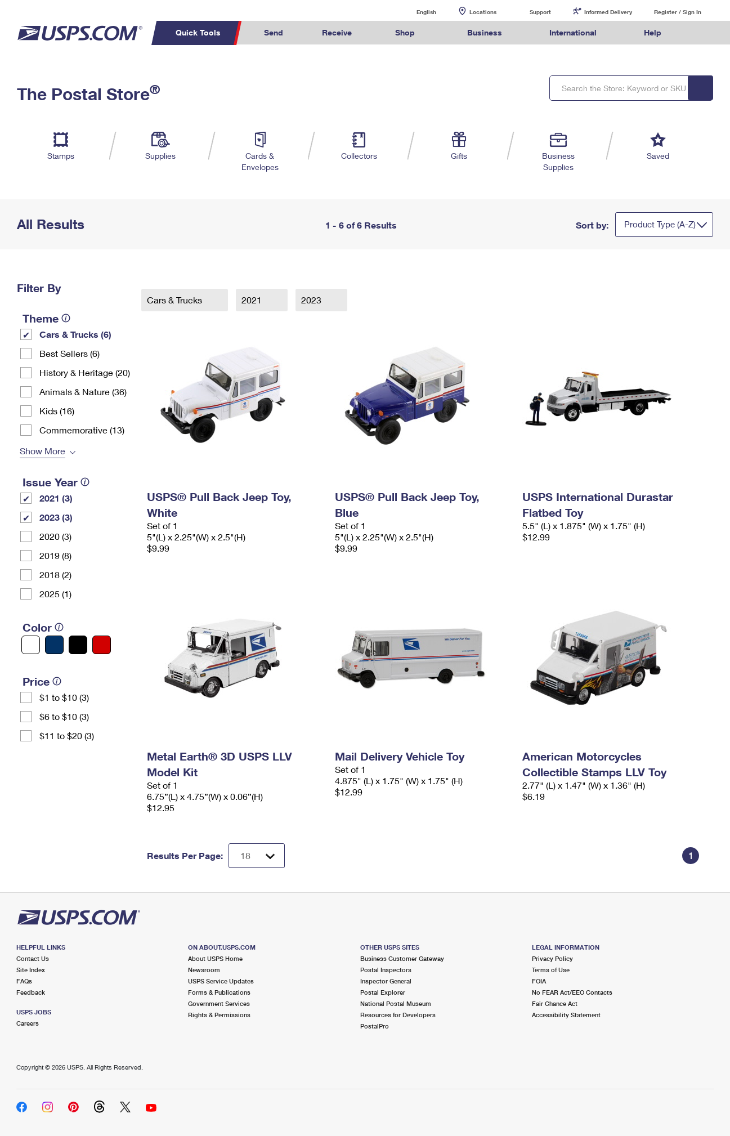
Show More (42, 450)
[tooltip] (65, 318)
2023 (312, 299)
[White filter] (30, 645)
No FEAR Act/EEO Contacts (572, 992)
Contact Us (32, 958)
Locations (482, 11)
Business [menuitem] (484, 32)
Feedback (30, 992)
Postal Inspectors (385, 969)
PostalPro (374, 1026)
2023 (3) (56, 517)
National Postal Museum (395, 1003)
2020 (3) (55, 536)
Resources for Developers (398, 1014)
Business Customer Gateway (402, 958)
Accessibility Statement (566, 1014)
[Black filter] (78, 645)
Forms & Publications (219, 992)
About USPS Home (215, 958)
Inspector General (385, 981)
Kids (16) (56, 410)
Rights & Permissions (219, 1014)
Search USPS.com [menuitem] (702, 33)
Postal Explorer (382, 992)
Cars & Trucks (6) (75, 334)
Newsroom (204, 969)
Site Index (30, 969)
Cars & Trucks (175, 299)
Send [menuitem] (273, 32)
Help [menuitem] (652, 32)
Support (540, 11)
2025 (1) (55, 593)
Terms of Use (551, 969)
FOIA (539, 981)
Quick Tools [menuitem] (198, 32)
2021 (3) (56, 498)
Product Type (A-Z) (660, 224)
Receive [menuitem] (337, 32)
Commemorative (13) (81, 429)
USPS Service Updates (221, 981)
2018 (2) (55, 574)
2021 (252, 299)
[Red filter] (101, 645)
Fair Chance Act (554, 1003)
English (414, 11)
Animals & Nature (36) (83, 391)
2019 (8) (55, 555)
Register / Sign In (677, 11)
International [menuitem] (573, 32)
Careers (27, 1023)
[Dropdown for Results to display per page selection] (257, 855)
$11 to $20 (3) (66, 735)
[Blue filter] (54, 645)
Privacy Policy (552, 958)
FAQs (24, 981)
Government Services (219, 1003)
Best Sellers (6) (69, 353)
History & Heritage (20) (84, 372)
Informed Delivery (608, 11)
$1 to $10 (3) (64, 697)
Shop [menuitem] (405, 32)
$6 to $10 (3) (64, 716)
